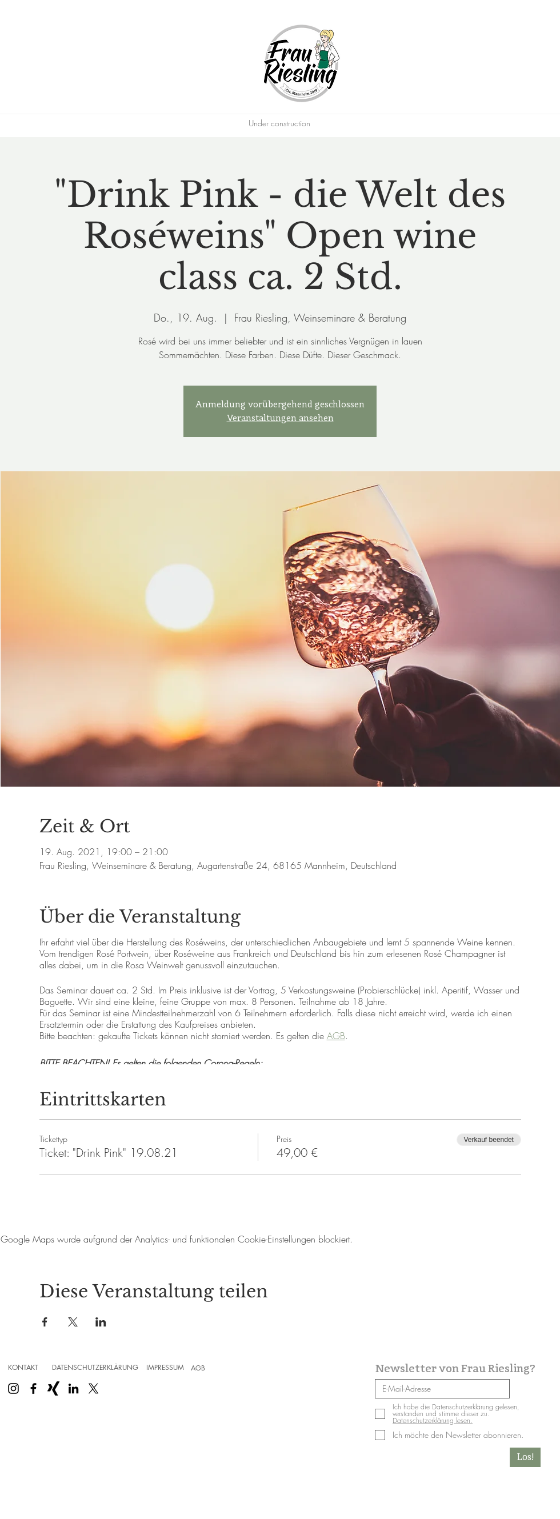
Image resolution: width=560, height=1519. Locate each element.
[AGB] (198, 1368)
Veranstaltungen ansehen (280, 417)
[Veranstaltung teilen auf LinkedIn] (100, 1321)
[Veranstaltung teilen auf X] (72, 1321)
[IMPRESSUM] (165, 1367)
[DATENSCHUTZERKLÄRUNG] (95, 1367)
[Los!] (525, 1457)
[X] (93, 1388)
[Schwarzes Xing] (53, 1388)
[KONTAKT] (23, 1367)
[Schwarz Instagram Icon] (13, 1388)
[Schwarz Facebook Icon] (33, 1388)
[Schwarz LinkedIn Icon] (73, 1388)
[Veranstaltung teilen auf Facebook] (44, 1321)
